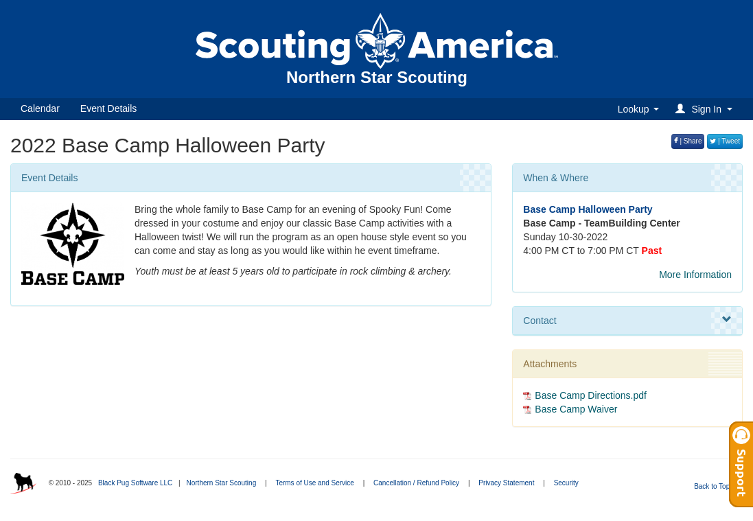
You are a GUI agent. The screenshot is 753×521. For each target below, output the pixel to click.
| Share (688, 141)
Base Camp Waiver (576, 409)
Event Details (108, 108)
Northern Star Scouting (221, 483)
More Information (695, 274)
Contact (627, 320)
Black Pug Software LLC (135, 483)
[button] (706, 108)
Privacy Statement (506, 483)
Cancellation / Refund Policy (416, 483)
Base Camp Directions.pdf (591, 395)
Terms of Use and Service (314, 483)
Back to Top (716, 486)
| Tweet (725, 141)
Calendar (40, 108)
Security (566, 483)
